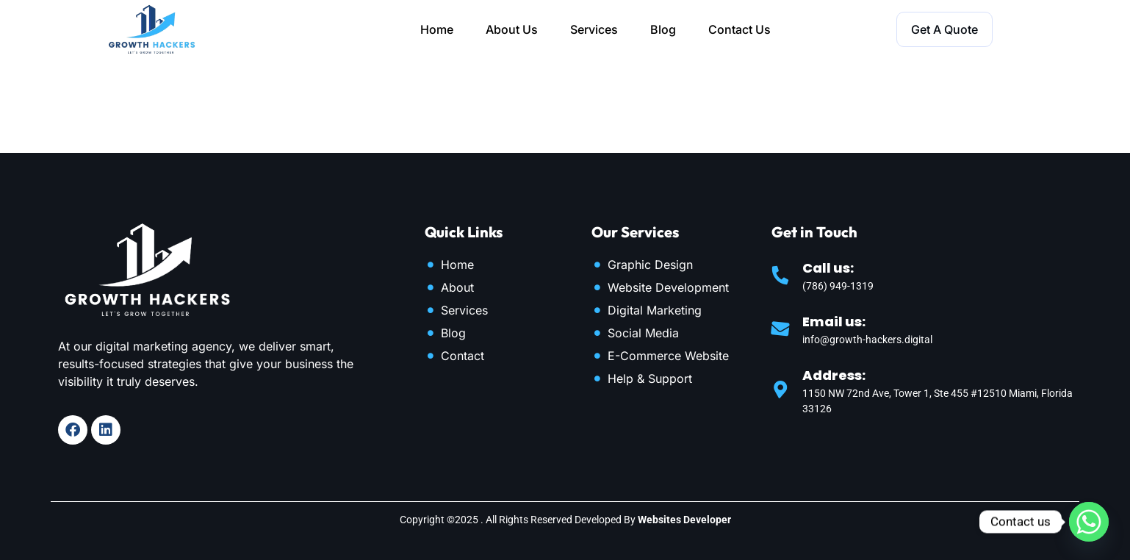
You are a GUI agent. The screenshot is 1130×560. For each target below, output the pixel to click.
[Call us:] (780, 275)
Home (436, 29)
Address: (834, 375)
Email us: (834, 321)
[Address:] (780, 389)
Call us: (828, 268)
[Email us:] (780, 328)
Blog (663, 29)
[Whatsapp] (1089, 522)
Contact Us (739, 29)
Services (594, 29)
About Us (512, 29)
